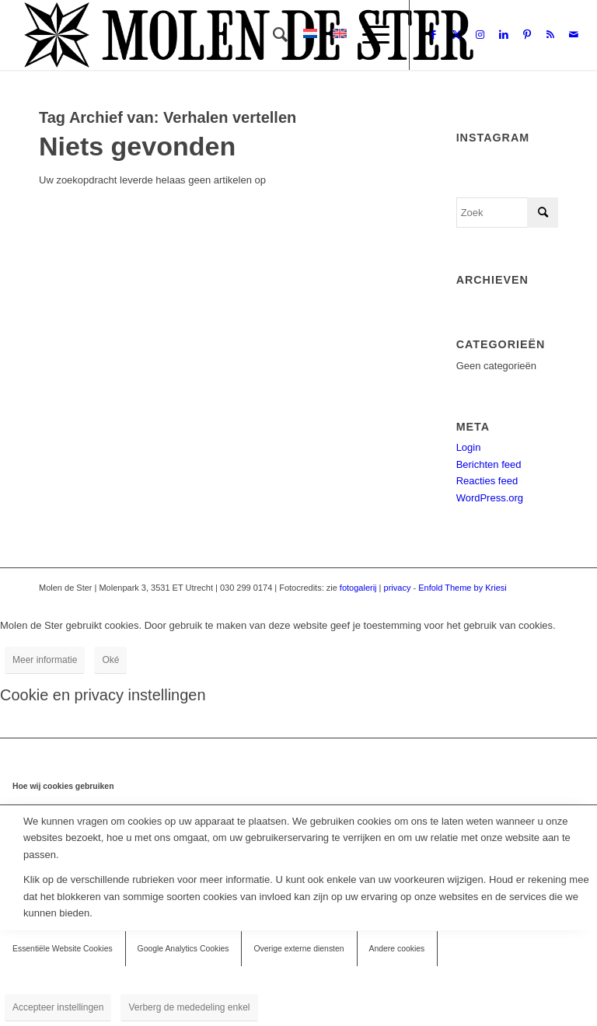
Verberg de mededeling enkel (189, 1007)
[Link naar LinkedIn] (503, 35)
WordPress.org (489, 498)
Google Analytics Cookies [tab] (183, 948)
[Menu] (368, 35)
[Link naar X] (457, 35)
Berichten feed (489, 464)
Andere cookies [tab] (397, 948)
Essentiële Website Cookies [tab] (62, 948)
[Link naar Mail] (573, 35)
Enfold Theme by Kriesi (462, 587)
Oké (110, 659)
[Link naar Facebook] (433, 35)
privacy (397, 587)
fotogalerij (358, 587)
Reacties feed (487, 481)
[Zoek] (272, 35)
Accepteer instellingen (57, 1007)
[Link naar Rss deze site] (550, 35)
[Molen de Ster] (249, 35)
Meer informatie (44, 659)
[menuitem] (272, 35)
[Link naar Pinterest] (527, 35)
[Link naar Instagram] (480, 35)
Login (468, 447)
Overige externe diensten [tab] (298, 948)
